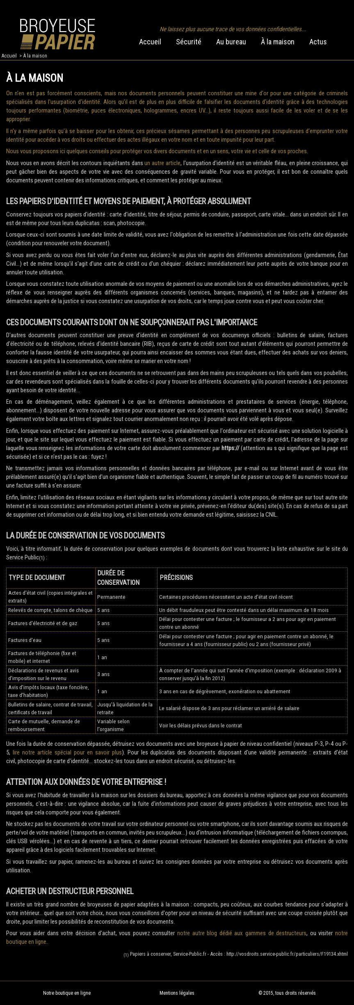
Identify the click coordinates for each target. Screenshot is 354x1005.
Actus (318, 41)
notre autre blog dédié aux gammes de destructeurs (241, 933)
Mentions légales (177, 993)
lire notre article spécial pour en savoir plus (67, 752)
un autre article (162, 163)
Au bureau (231, 41)
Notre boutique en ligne (67, 993)
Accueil (150, 41)
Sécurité (188, 41)
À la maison (278, 41)
